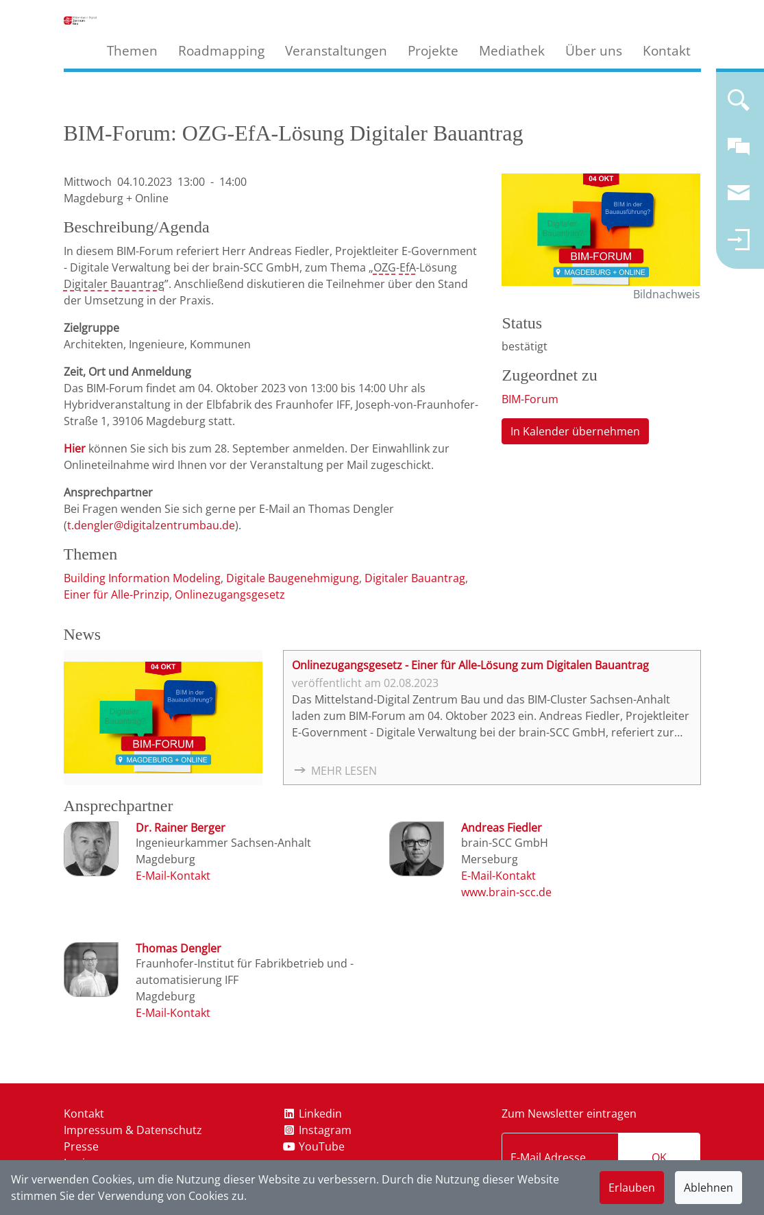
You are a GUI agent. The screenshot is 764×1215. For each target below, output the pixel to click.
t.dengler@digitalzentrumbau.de (151, 525)
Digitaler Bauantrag (114, 283)
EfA (407, 267)
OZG (384, 267)
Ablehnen (708, 1187)
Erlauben (631, 1187)
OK (659, 1157)
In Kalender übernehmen (575, 431)
